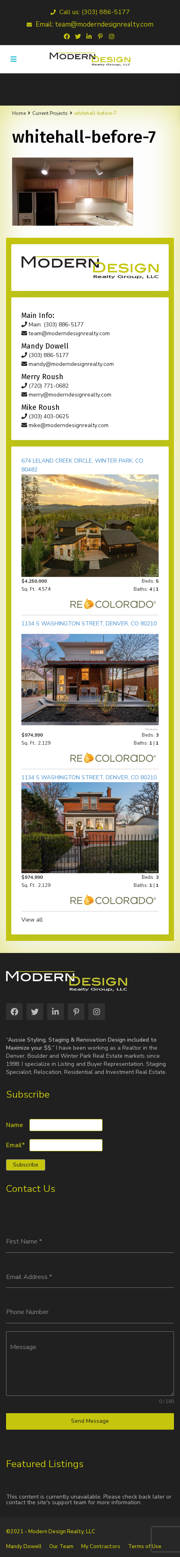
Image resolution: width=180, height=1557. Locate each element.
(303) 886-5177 (45, 355)
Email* (15, 1145)
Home (19, 113)
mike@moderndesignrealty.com (65, 425)
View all (32, 920)
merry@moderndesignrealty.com (66, 395)
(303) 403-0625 (45, 416)
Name (14, 1125)
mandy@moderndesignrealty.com (67, 364)
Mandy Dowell (24, 1546)
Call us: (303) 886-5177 (90, 12)
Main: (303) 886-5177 (52, 324)
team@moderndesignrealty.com (65, 333)
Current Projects (50, 113)
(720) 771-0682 (45, 386)
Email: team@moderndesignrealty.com (90, 24)
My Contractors (100, 1546)
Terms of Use (144, 1546)
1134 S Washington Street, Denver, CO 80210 (89, 623)
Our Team (61, 1546)
